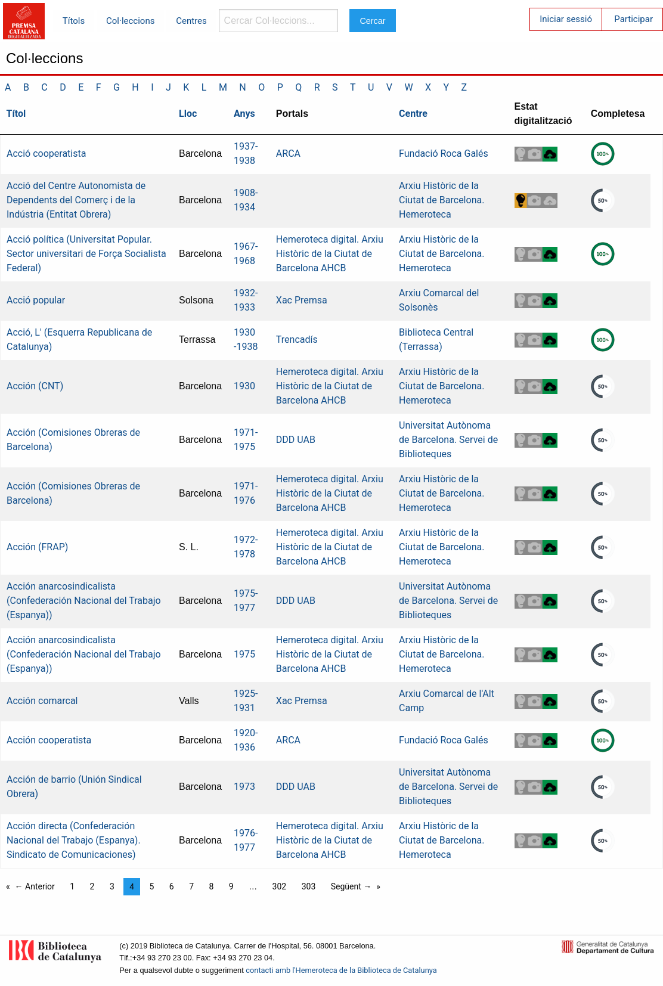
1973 (244, 786)
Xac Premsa (301, 300)
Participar (633, 19)
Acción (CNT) (35, 386)
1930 (244, 386)
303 (309, 886)
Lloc (188, 113)
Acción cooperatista (49, 740)
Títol (16, 113)
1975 (244, 654)
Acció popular (36, 300)
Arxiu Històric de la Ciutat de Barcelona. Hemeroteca (441, 200)
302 (279, 886)
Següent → (351, 886)
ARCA (288, 153)
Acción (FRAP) (37, 547)
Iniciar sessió (566, 19)
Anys (244, 113)
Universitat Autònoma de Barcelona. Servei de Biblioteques (448, 440)
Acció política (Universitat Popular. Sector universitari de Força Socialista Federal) (86, 254)
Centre (413, 113)
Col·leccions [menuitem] (130, 20)
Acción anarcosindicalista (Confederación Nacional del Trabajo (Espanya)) (84, 601)
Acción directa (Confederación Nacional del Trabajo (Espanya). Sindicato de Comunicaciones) (74, 840)
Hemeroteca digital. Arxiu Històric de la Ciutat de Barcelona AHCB (329, 254)
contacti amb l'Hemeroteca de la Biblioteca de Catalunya (341, 970)
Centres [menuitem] (191, 20)
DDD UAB (295, 439)
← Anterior (35, 886)
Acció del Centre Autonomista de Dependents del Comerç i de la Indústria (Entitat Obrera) (76, 200)
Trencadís (297, 339)
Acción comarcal (42, 700)
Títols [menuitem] (74, 20)
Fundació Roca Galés (443, 153)
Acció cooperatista (46, 153)
